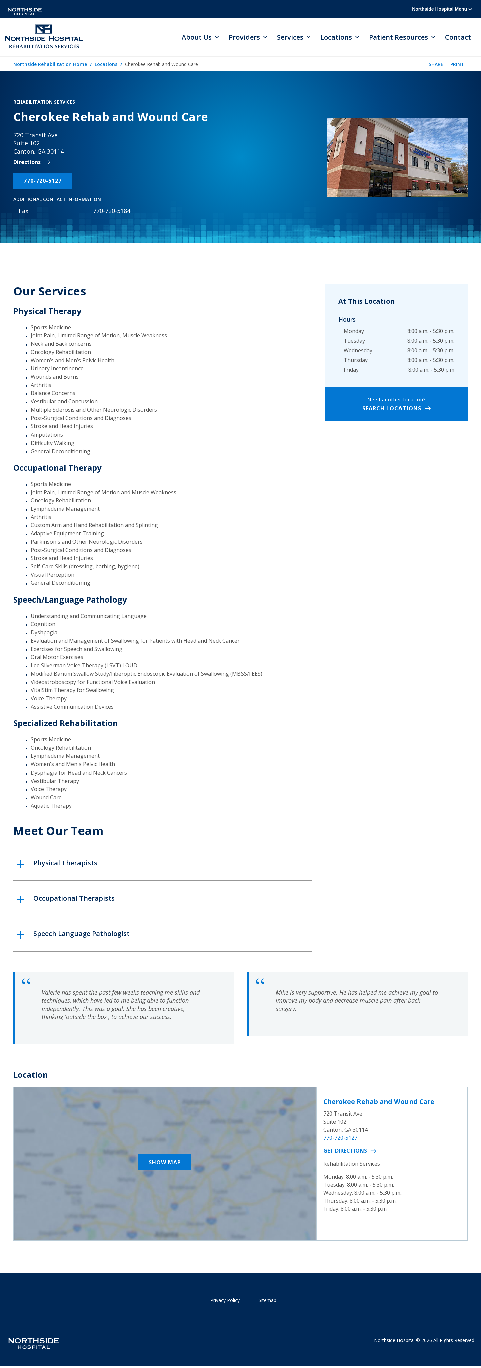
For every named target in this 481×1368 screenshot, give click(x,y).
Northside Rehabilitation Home (50, 65)
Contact (458, 37)
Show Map (165, 1163)
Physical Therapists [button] (65, 863)
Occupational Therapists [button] (74, 898)
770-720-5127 (43, 181)
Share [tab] (436, 64)
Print (457, 64)
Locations (106, 65)
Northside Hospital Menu (442, 9)
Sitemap (267, 1301)
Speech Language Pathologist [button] (81, 934)
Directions (27, 162)
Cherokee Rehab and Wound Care (381, 1102)
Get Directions (345, 1151)
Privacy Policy (225, 1301)
